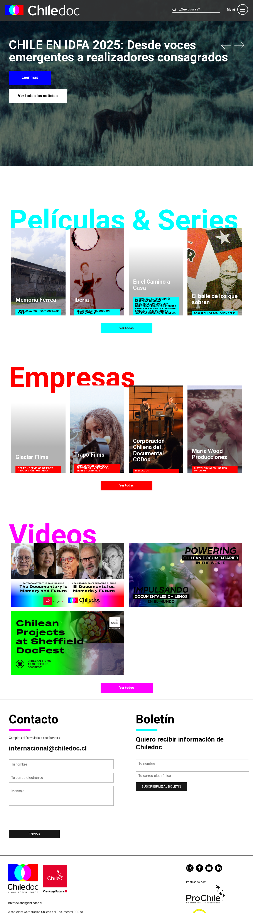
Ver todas (126, 328)
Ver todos (126, 687)
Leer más (30, 78)
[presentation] (42, 818)
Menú (231, 9)
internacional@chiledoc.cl (48, 748)
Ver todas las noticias (38, 96)
